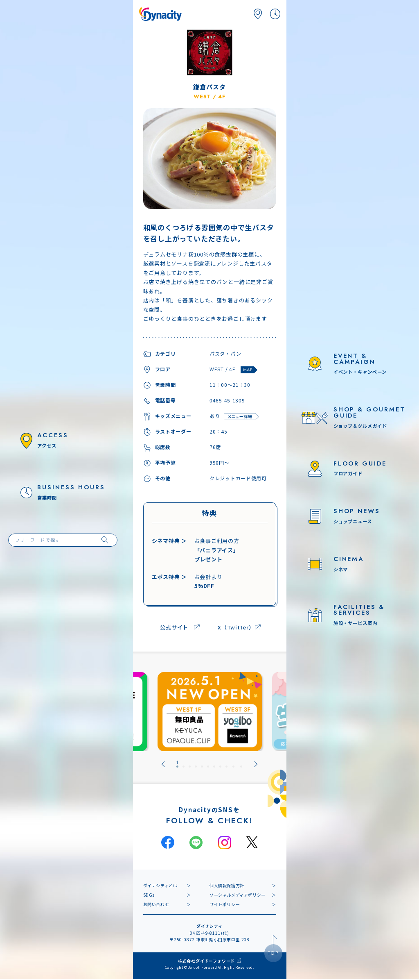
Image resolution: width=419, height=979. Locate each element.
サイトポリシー (225, 904)
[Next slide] (256, 764)
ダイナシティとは (160, 885)
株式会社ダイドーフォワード (206, 961)
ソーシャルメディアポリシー (238, 895)
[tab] (177, 764)
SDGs (149, 895)
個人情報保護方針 (227, 885)
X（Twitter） (236, 627)
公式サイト (174, 627)
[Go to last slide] (163, 764)
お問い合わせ (156, 904)
